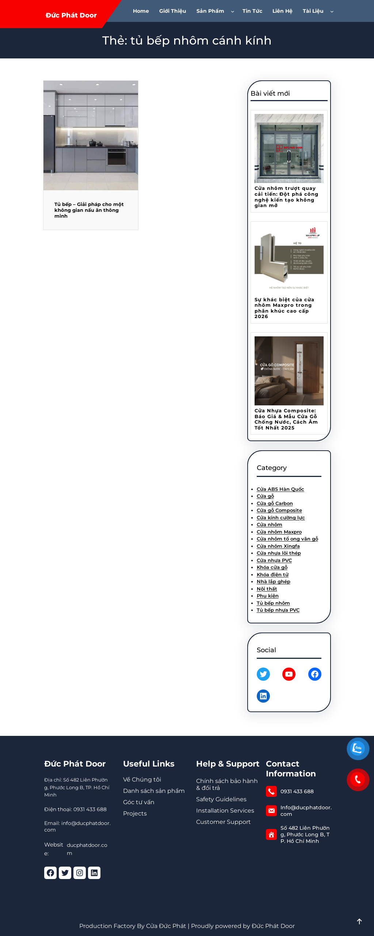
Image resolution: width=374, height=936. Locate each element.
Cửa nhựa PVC (274, 560)
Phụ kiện (268, 596)
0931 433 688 (297, 791)
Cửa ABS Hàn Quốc (280, 489)
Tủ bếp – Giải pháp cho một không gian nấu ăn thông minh (89, 210)
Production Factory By (112, 925)
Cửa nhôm (269, 524)
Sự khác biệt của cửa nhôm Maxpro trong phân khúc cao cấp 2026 (284, 308)
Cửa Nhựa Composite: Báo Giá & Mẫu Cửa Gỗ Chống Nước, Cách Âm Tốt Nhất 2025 (286, 419)
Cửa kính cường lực (281, 517)
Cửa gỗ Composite (279, 510)
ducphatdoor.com (87, 849)
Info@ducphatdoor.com (306, 810)
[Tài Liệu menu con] (333, 11)
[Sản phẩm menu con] (234, 11)
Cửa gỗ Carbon (275, 503)
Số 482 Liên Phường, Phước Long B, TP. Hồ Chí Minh (305, 834)
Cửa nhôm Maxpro (279, 532)
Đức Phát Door (71, 15)
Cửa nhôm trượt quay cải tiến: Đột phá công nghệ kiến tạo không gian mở (286, 197)
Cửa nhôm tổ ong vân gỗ (287, 539)
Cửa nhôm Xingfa (278, 546)
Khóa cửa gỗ (272, 567)
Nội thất (267, 589)
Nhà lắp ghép (273, 581)
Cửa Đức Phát (166, 925)
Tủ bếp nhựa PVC (278, 610)
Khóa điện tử (273, 574)
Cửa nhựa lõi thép (279, 553)
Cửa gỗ (265, 496)
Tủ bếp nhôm (273, 603)
